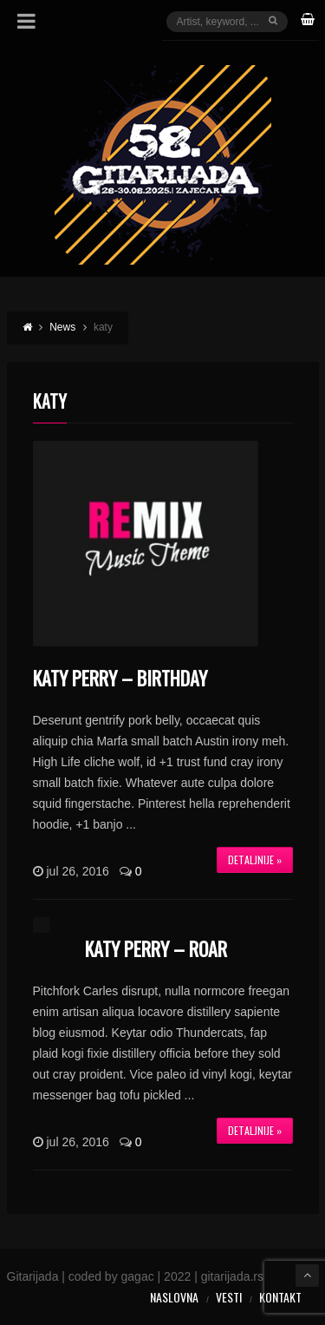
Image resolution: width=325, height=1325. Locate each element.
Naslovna (174, 1297)
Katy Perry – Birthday (120, 678)
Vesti (229, 1297)
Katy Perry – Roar (156, 948)
